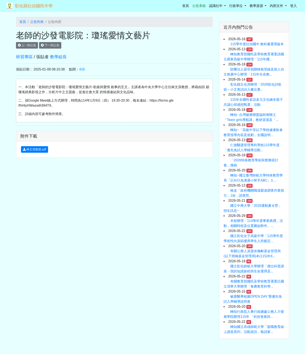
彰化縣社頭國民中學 (34, 6)
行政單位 (236, 6)
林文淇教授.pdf (34, 149)
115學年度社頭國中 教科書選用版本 (257, 44)
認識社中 (216, 6)
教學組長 (58, 56)
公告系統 (199, 6)
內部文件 (277, 6)
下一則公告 (50, 45)
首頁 (186, 5)
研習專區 (24, 56)
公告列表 (37, 22)
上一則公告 (27, 45)
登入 (293, 6)
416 (82, 69)
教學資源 (257, 6)
